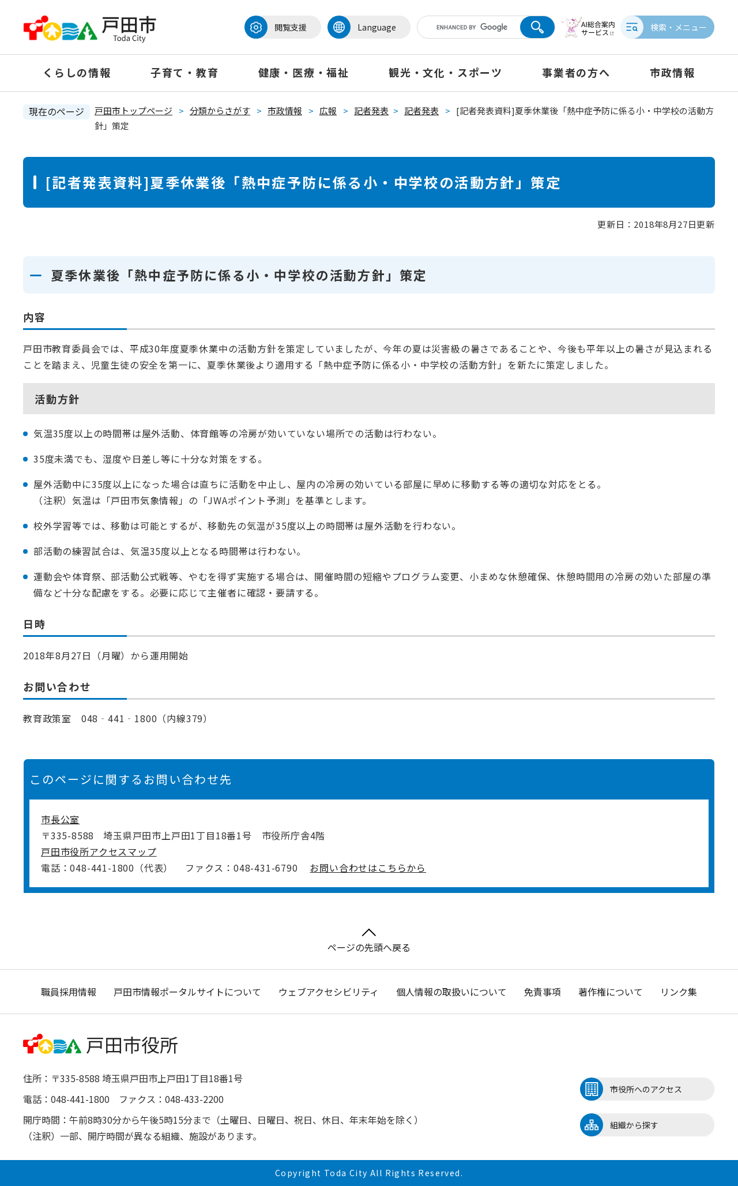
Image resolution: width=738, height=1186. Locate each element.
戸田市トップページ (133, 110)
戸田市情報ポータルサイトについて (187, 992)
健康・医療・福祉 (303, 72)
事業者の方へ (576, 72)
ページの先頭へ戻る (369, 941)
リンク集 (678, 992)
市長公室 (60, 819)
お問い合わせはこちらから (368, 868)
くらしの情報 (77, 72)
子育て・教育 (184, 72)
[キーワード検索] (463, 27)
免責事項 (542, 992)
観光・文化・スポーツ (446, 72)
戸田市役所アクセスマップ (99, 851)
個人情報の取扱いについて (451, 992)
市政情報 (672, 72)
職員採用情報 (68, 992)
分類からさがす (220, 110)
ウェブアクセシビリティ (328, 992)
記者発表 (371, 110)
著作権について (610, 992)
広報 (328, 110)
